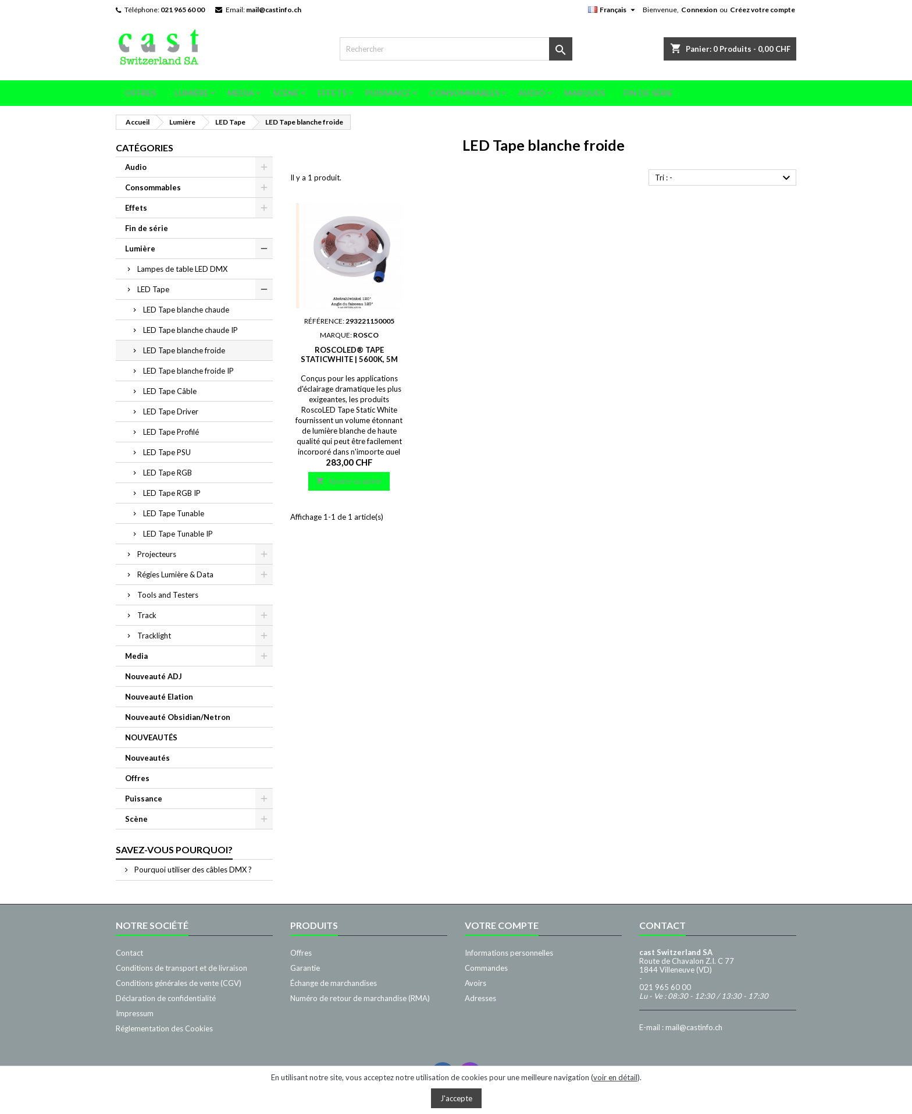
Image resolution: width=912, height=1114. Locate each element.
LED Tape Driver (170, 411)
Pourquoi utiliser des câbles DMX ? (192, 869)
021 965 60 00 (183, 9)
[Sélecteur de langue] (613, 10)
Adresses (480, 998)
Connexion (699, 9)
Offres (140, 93)
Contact (129, 952)
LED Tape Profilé (171, 432)
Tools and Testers (167, 594)
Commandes (486, 968)
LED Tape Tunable (173, 513)
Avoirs (475, 983)
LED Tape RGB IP (172, 493)
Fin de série (648, 93)
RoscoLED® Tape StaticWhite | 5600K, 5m (349, 354)
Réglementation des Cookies (164, 1028)
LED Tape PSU (167, 452)
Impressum (135, 1013)
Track (146, 615)
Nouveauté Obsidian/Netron (177, 717)
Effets (332, 93)
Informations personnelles (509, 952)
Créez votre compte (762, 9)
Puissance (388, 93)
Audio (532, 93)
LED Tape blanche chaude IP (190, 330)
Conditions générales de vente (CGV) (178, 983)
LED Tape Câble (170, 391)
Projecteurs (156, 554)
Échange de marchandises (333, 983)
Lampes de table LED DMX (182, 269)
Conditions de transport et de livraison (181, 968)
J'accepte (456, 1098)
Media (240, 93)
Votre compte (502, 925)
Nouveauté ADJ (153, 676)
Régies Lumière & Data (175, 574)
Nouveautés (147, 757)
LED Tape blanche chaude (186, 309)
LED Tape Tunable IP (178, 533)
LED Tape (153, 289)
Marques (584, 93)
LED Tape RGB (167, 472)
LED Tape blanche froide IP (188, 370)
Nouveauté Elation (159, 696)
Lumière (191, 93)
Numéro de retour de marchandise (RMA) (360, 998)
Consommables (464, 93)
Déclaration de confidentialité (166, 998)
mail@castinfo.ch (273, 9)
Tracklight (154, 635)
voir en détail (615, 1077)
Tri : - (724, 178)
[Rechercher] (456, 49)
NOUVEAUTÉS (151, 737)
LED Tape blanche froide (184, 350)
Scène (286, 93)
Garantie (305, 968)
